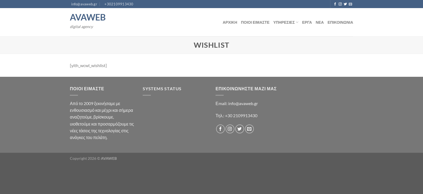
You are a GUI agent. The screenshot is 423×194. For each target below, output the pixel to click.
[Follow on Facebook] (335, 4)
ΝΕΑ (320, 22)
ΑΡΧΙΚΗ (230, 22)
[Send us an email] (350, 4)
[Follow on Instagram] (340, 4)
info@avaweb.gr (243, 103)
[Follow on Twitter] (345, 4)
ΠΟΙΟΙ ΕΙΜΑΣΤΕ (255, 22)
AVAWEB (88, 17)
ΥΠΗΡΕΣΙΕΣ (285, 22)
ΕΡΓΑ (307, 22)
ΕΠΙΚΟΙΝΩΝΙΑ (340, 22)
